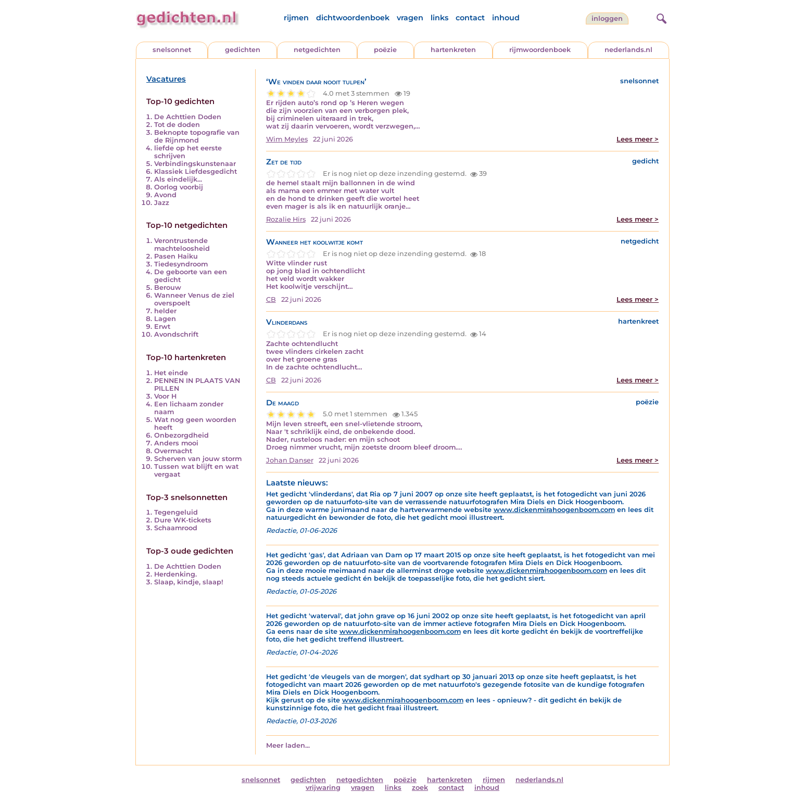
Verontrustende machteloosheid (182, 244)
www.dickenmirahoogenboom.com (554, 510)
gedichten (242, 50)
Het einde (171, 373)
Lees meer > (638, 139)
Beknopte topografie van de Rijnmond (197, 136)
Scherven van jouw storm (198, 459)
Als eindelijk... (178, 179)
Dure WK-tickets (182, 520)
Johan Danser (289, 460)
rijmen (296, 17)
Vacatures (166, 79)
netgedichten (317, 50)
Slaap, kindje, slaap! (188, 582)
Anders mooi (176, 443)
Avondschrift (176, 334)
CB (271, 299)
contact (470, 17)
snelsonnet (172, 50)
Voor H (165, 396)
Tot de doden (177, 125)
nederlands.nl (628, 50)
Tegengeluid (176, 512)
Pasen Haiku (176, 256)
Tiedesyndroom (181, 264)
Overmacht (173, 451)
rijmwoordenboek (540, 50)
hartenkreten (453, 50)
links (439, 17)
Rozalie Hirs (286, 219)
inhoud (506, 17)
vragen (410, 17)
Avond (165, 195)
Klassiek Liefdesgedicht (195, 171)
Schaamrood (175, 528)
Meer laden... (288, 745)
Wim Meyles (287, 139)
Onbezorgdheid (181, 435)
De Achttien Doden (187, 117)
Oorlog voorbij (178, 187)
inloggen (607, 18)
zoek (420, 787)
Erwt (162, 326)
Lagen (165, 319)
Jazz (161, 203)
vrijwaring (323, 787)
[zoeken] (660, 17)
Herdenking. (175, 574)
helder (165, 311)
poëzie (385, 50)
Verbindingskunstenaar (195, 164)
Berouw (167, 287)
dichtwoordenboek (352, 17)
